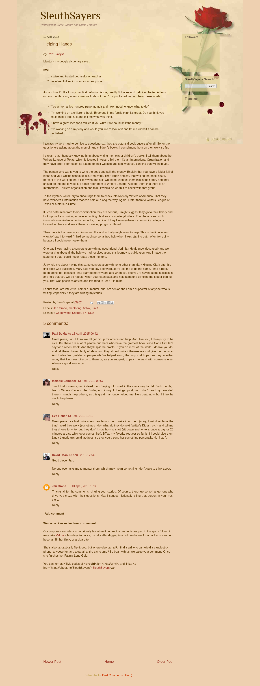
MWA (86, 308)
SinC (95, 308)
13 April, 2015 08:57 (90, 380)
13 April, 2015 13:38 (84, 486)
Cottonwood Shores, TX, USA (75, 312)
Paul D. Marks (61, 333)
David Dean (60, 455)
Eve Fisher (59, 415)
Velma (60, 535)
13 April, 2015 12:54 (81, 455)
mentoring (75, 308)
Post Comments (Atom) (117, 675)
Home (109, 661)
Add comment (54, 513)
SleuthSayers (70, 15)
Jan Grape (60, 308)
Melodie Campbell (64, 380)
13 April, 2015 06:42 (85, 333)
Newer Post (52, 661)
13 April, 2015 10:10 (80, 415)
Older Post (165, 661)
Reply (55, 368)
